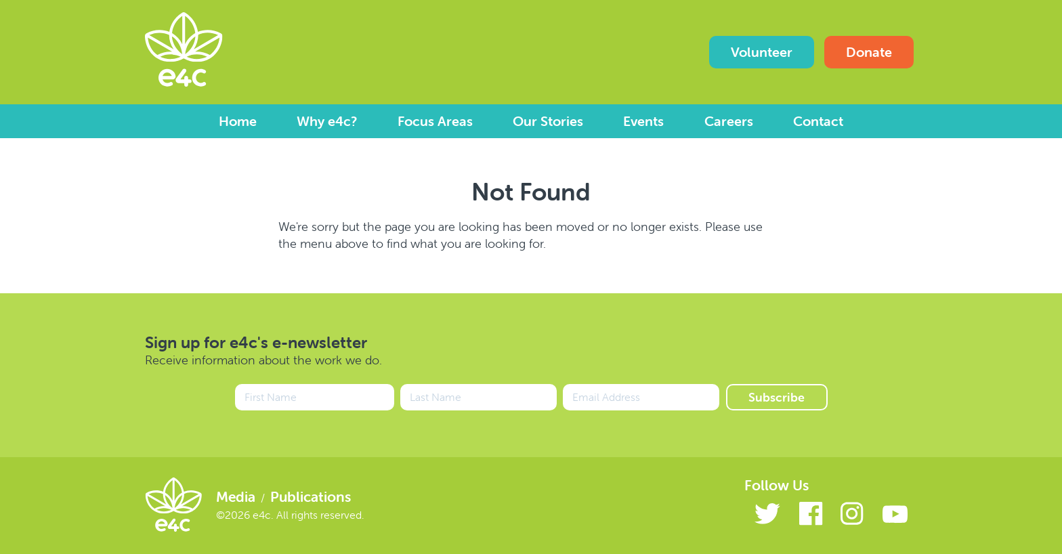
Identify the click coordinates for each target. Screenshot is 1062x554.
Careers (728, 120)
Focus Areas (435, 120)
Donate (869, 51)
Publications (310, 496)
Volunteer (761, 51)
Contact (818, 120)
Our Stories (548, 120)
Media (235, 496)
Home (238, 120)
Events (643, 120)
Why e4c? (327, 120)
